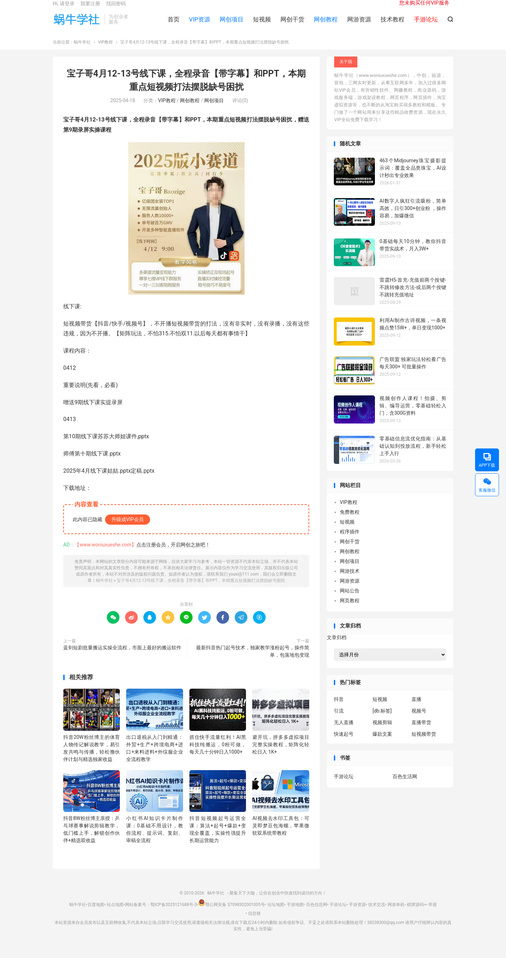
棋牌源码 (415, 913)
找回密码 (116, 9)
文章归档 (336, 646)
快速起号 (343, 743)
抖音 (339, 708)
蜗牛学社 (77, 25)
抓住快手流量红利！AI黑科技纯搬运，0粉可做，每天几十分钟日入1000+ (217, 753)
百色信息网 (316, 913)
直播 (416, 708)
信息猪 (254, 922)
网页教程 (349, 610)
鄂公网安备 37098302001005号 (231, 913)
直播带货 (421, 732)
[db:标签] (382, 720)
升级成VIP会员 (127, 528)
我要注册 (90, 9)
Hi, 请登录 (63, 9)
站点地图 (115, 913)
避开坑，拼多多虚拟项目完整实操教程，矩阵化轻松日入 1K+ (280, 753)
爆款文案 (382, 743)
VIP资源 (199, 24)
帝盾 (432, 913)
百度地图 (95, 913)
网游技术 (349, 580)
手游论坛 (343, 785)
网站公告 (349, 600)
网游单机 (396, 913)
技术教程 (392, 24)
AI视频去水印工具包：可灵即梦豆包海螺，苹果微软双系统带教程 (280, 835)
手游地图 (295, 913)
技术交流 (376, 913)
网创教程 (326, 24)
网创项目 (232, 24)
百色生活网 (405, 785)
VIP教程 (105, 51)
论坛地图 (275, 913)
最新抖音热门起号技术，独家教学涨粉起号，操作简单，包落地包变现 (252, 660)
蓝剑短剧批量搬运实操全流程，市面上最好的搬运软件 (122, 657)
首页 (174, 24)
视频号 (418, 720)
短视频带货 (423, 743)
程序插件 (349, 541)
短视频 (262, 24)
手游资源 (357, 913)
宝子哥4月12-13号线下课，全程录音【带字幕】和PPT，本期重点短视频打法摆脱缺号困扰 (201, 589)
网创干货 (292, 24)
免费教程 (349, 521)
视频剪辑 (382, 732)
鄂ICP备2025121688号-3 (173, 913)
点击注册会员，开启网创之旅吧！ (173, 554)
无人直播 (343, 732)
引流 (339, 720)
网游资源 (359, 24)
